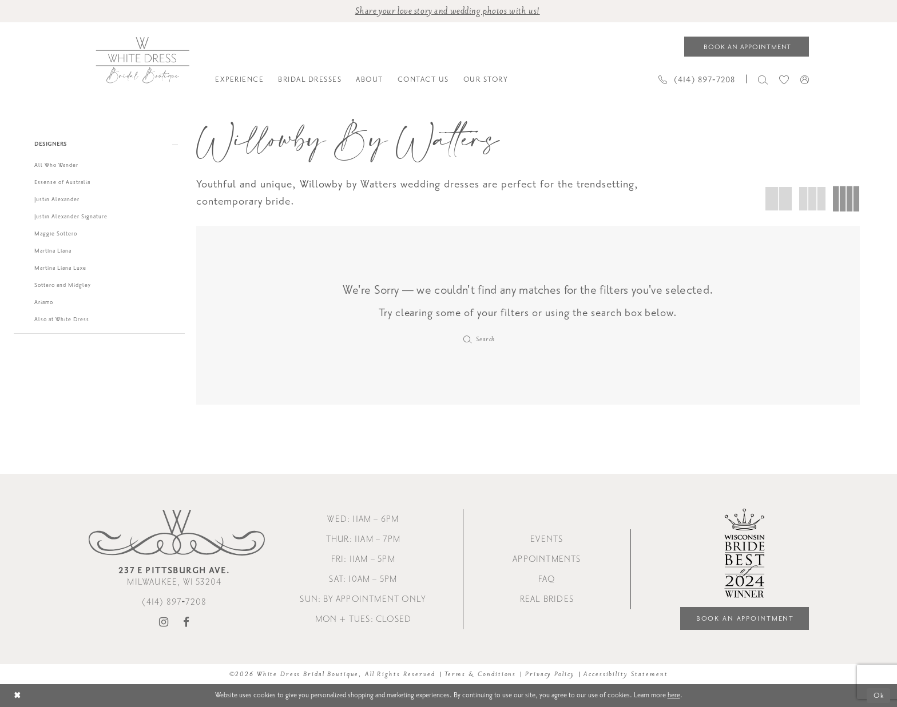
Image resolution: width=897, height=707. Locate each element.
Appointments (547, 559)
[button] (805, 79)
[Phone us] (697, 79)
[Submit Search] (467, 339)
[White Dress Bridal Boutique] (142, 60)
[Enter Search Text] (528, 339)
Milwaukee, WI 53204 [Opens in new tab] (174, 576)
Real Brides (547, 599)
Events (546, 539)
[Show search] (762, 79)
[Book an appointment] (746, 47)
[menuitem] (239, 79)
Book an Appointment (745, 618)
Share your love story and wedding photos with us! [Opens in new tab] (447, 11)
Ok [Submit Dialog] (879, 695)
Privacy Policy (549, 674)
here (674, 695)
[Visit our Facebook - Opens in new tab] (186, 623)
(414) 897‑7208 (174, 602)
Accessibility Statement (626, 674)
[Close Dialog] (17, 696)
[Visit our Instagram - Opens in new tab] (164, 623)
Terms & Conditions (480, 674)
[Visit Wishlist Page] (784, 79)
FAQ (546, 579)
